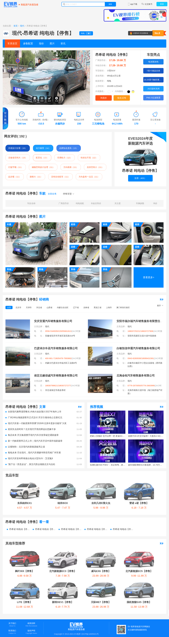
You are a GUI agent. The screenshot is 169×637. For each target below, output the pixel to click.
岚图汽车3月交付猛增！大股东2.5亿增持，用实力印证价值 (146, 436)
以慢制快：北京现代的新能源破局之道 (25, 447)
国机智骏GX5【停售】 (79, 541)
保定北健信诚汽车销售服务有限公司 (56, 375)
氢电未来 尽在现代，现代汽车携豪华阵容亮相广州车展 (33, 452)
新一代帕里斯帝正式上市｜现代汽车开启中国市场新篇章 (33, 441)
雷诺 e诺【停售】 (92, 482)
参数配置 (28, 43)
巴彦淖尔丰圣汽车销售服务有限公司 (56, 348)
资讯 (63, 43)
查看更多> (148, 277)
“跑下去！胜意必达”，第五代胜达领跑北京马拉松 (30, 464)
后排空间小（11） (95, 167)
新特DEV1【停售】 (20, 541)
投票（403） (140, 178)
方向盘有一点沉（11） (89, 177)
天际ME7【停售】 (49, 541)
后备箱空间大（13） (17, 157)
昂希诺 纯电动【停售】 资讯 (96, 509)
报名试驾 (121, 98)
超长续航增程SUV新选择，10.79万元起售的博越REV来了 (146, 465)
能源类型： (100, 81)
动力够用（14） (43, 148)
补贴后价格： (101, 65)
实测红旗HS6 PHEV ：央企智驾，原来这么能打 (107, 465)
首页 (15, 26)
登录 (162, 4)
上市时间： (100, 86)
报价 (41, 43)
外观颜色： (100, 91)
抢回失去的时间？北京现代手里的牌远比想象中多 (30, 429)
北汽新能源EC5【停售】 (112, 530)
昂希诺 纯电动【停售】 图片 (70, 509)
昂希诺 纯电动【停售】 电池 (122, 509)
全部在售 (52, 194)
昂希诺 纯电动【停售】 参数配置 (18, 509)
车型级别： (100, 70)
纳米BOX (40, 482)
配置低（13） (42, 157)
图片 (52, 43)
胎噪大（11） (36, 177)
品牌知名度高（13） (68, 148)
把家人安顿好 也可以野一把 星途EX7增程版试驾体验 (107, 436)
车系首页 (12, 43)
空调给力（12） (64, 157)
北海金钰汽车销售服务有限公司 (136, 375)
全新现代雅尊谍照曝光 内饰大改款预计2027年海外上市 (33, 411)
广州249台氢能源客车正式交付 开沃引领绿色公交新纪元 (33, 417)
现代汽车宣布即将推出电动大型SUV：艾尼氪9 (29, 458)
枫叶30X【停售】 (19, 530)
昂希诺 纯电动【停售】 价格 (44, 509)
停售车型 (67, 194)
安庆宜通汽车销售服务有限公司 (53, 321)
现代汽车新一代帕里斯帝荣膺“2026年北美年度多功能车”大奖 (36, 423)
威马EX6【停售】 (81, 530)
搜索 (110, 4)
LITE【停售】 (142, 530)
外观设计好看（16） (17, 148)
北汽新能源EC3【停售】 (50, 530)
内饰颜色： (120, 91)
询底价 (103, 98)
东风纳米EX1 (17, 482)
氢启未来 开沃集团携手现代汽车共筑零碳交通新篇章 (32, 435)
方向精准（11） (70, 167)
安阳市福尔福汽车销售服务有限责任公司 (141, 321)
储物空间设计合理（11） (43, 167)
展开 (159, 305)
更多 (162, 299)
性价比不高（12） (89, 157)
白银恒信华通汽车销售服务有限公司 (138, 348)
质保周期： (100, 76)
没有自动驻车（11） (60, 177)
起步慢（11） (14, 177)
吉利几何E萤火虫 (65, 482)
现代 (22, 26)
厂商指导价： (101, 60)
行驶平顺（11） (15, 167)
